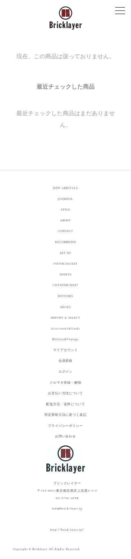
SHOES (65, 307)
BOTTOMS (65, 296)
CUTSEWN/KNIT (66, 285)
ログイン (66, 372)
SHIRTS (65, 274)
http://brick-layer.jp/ (67, 530)
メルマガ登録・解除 (65, 383)
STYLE (65, 209)
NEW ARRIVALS (65, 188)
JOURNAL (65, 199)
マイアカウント (65, 350)
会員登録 (66, 361)
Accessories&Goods (65, 328)
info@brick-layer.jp (67, 508)
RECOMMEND (65, 242)
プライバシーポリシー (65, 426)
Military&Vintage (65, 339)
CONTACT (65, 231)
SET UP (65, 253)
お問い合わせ (65, 436)
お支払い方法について (65, 393)
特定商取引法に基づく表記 (65, 415)
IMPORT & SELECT (65, 318)
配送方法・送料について (65, 404)
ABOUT (65, 220)
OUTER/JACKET (65, 263)
